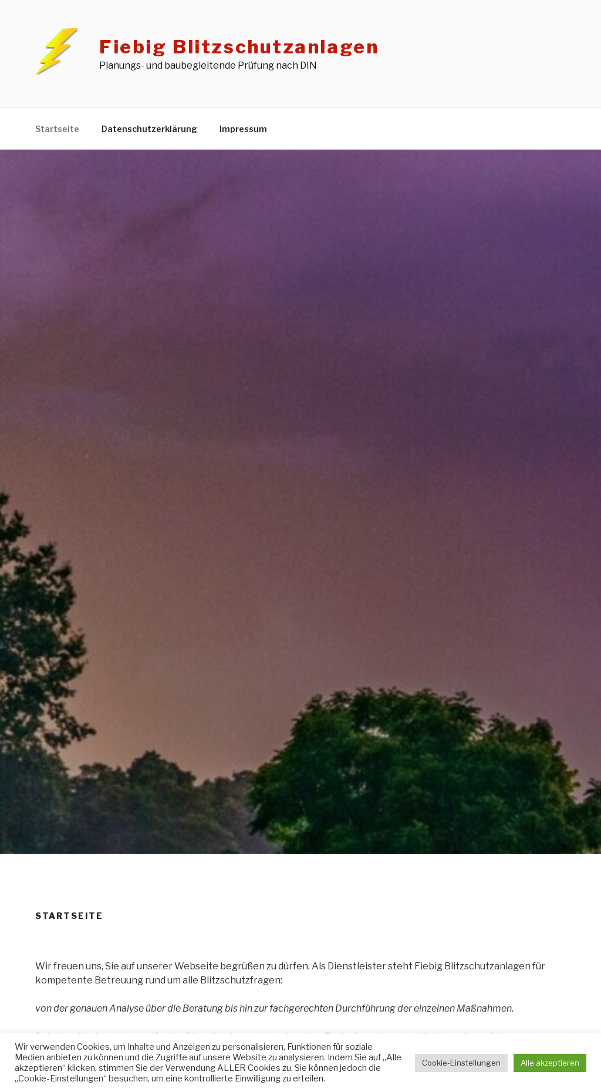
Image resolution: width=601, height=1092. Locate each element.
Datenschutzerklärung (149, 129)
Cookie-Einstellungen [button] (461, 1062)
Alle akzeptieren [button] (550, 1062)
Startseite (57, 129)
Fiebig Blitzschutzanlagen (239, 46)
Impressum (243, 129)
